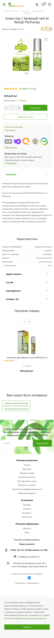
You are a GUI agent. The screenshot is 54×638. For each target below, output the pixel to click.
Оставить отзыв (27, 89)
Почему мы (27, 516)
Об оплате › (11, 147)
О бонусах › (11, 163)
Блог (27, 532)
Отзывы (27, 508)
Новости (27, 528)
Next (29, 321)
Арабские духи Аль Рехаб (16, 403)
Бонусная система (27, 477)
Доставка (27, 469)
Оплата (27, 464)
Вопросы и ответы (27, 485)
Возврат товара (27, 473)
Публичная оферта (27, 493)
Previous (24, 321)
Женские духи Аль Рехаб (16, 408)
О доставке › (10, 130)
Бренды (27, 504)
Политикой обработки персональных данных (25, 618)
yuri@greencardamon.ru (29, 556)
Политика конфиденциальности (27, 489)
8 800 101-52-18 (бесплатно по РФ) (29, 550)
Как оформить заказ (27, 481)
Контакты (27, 512)
